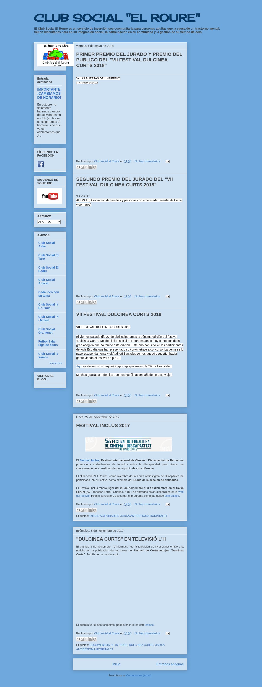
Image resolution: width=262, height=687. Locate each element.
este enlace (172, 495)
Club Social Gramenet (46, 330)
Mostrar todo (56, 363)
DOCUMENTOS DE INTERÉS (108, 645)
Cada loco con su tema (48, 293)
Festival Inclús (89, 460)
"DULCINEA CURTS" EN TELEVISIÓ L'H (121, 539)
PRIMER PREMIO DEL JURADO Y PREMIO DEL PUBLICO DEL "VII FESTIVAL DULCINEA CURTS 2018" (129, 59)
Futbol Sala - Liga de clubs (48, 343)
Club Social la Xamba (48, 355)
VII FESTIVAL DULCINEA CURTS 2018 (118, 314)
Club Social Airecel (46, 281)
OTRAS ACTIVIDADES (103, 515)
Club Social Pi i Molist (48, 318)
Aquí (79, 366)
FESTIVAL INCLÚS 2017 (103, 425)
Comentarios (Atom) (138, 675)
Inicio (116, 664)
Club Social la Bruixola (48, 306)
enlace (149, 624)
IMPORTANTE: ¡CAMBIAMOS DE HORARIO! (49, 93)
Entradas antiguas (170, 664)
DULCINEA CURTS (141, 645)
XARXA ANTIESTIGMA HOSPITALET (143, 515)
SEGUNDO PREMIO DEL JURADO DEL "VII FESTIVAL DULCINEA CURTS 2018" (124, 181)
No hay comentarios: (148, 161)
